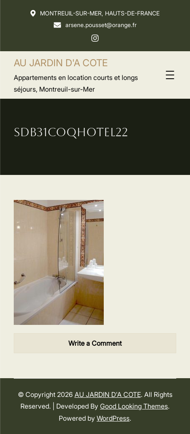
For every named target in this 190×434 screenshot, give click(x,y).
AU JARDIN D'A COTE (61, 63)
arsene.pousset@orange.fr (95, 24)
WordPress (113, 418)
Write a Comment (95, 343)
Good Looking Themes (134, 406)
